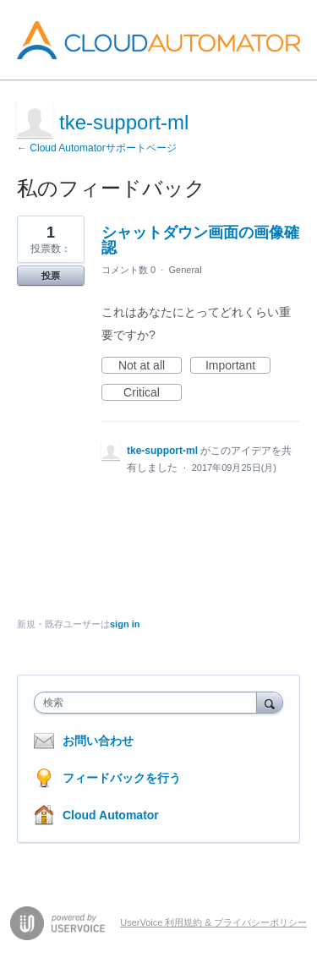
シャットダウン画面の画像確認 (200, 240)
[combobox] (149, 703)
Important (238, 366)
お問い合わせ (98, 740)
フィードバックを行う (122, 778)
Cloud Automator (111, 815)
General (184, 270)
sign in (124, 624)
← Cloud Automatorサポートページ (97, 148)
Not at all (150, 366)
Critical (152, 393)
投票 (50, 276)
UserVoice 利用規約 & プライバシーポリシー (213, 922)
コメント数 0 (128, 270)
